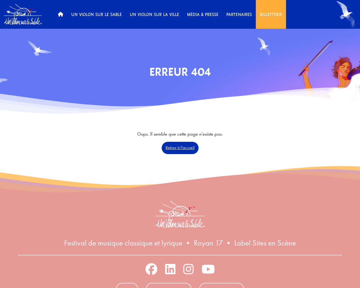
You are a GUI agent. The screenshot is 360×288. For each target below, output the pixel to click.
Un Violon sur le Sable (96, 14)
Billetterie (271, 14)
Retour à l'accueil (180, 147)
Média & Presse (202, 14)
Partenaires (239, 14)
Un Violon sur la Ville (154, 14)
